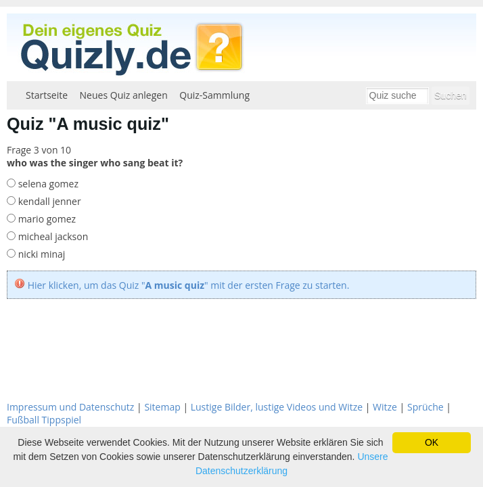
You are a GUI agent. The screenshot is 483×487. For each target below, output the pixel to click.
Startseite (47, 95)
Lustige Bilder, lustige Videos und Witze (277, 406)
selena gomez (47, 183)
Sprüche (425, 406)
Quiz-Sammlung (214, 95)
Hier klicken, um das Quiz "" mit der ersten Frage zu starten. (189, 285)
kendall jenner (48, 201)
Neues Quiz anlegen (124, 95)
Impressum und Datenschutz (70, 406)
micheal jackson (52, 236)
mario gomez (46, 218)
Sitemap (162, 406)
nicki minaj (40, 254)
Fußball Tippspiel (44, 419)
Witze (385, 406)
